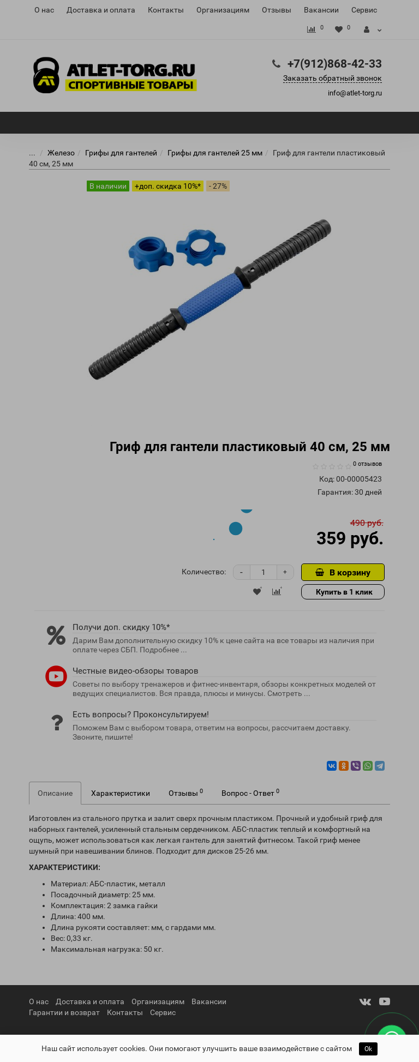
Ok (368, 1049)
